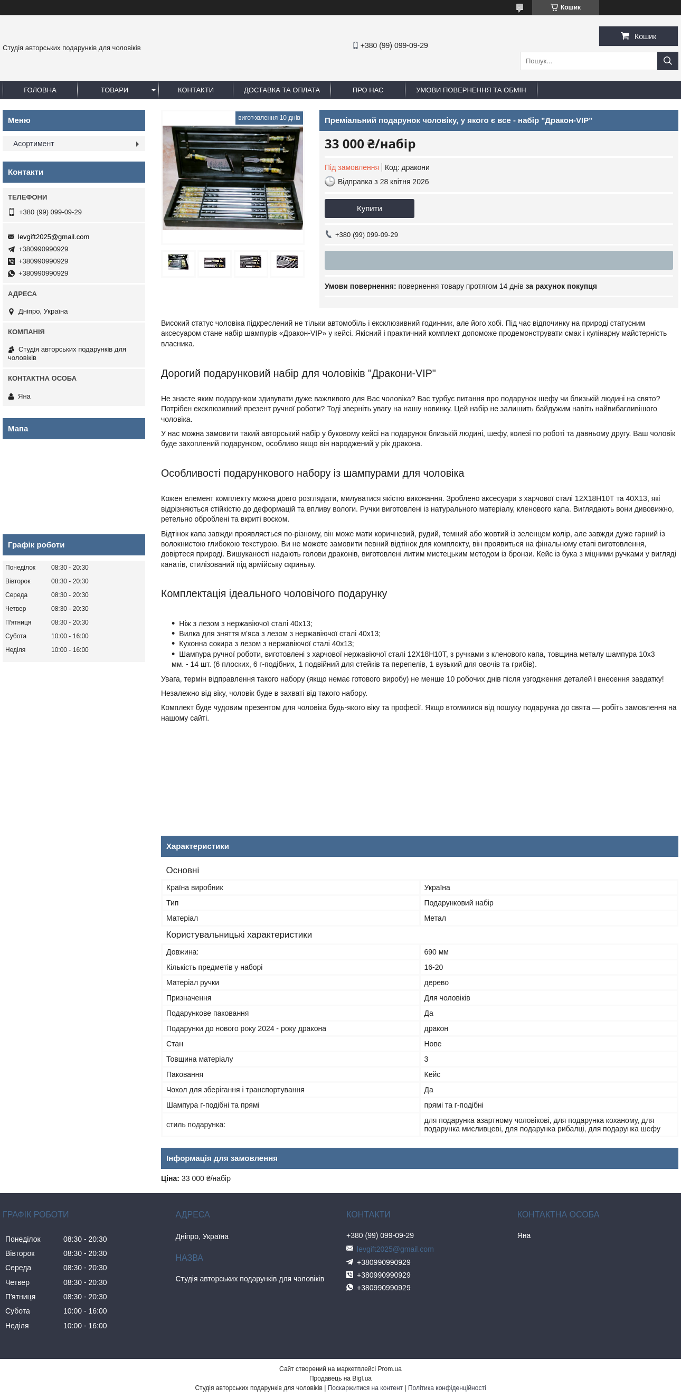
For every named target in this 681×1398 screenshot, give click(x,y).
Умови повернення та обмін (471, 90)
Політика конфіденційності (447, 1388)
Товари (114, 90)
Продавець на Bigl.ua (340, 1378)
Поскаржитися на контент (365, 1388)
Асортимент (33, 143)
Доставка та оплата (282, 90)
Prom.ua (390, 1369)
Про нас (368, 90)
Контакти (196, 90)
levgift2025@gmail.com (53, 237)
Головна (40, 90)
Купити (369, 208)
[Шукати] (667, 61)
